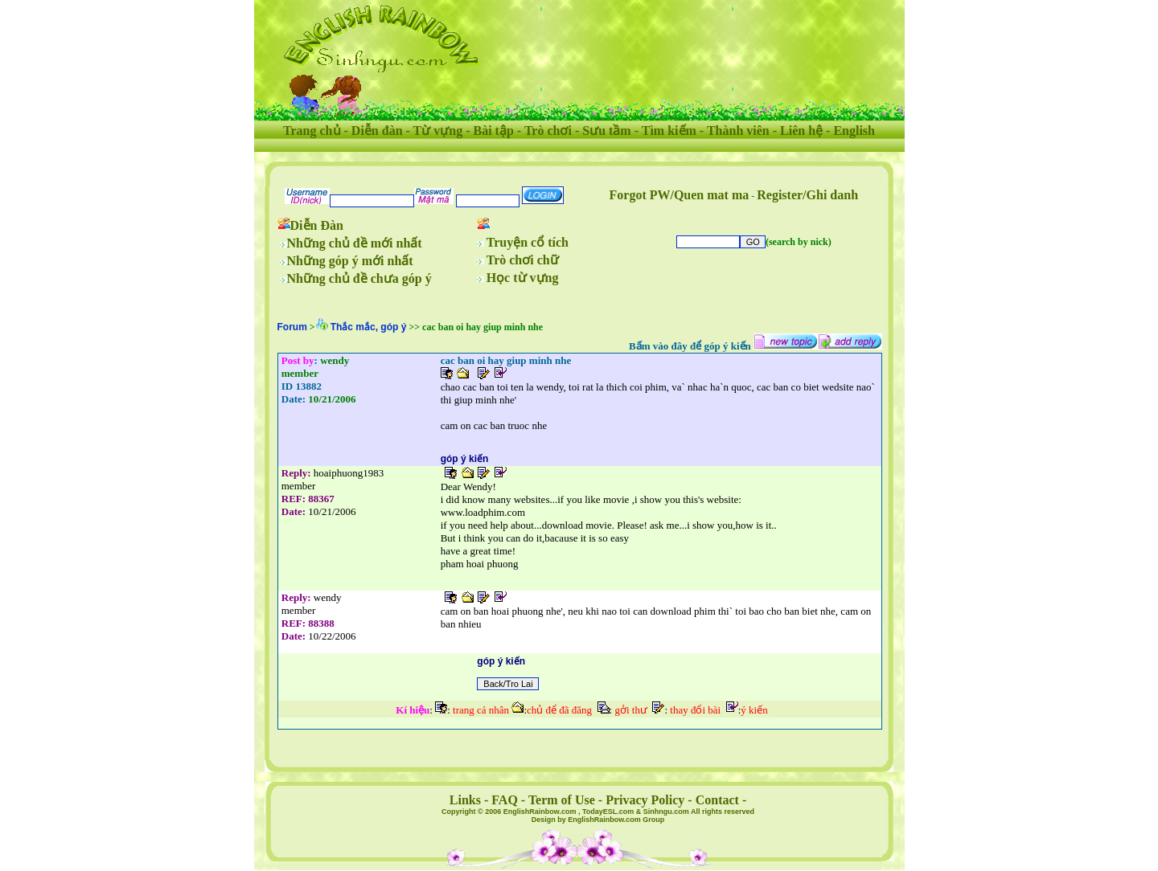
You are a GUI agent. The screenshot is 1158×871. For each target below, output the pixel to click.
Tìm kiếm (669, 130)
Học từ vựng (523, 277)
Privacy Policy (645, 800)
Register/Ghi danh (807, 195)
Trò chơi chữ (523, 260)
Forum (292, 327)
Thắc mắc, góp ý (369, 327)
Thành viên (738, 130)
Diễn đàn (377, 130)
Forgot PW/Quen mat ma (679, 195)
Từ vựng (438, 130)
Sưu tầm (606, 130)
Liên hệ (801, 130)
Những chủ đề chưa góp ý (359, 278)
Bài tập (493, 130)
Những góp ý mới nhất (350, 261)
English (854, 130)
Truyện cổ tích (528, 242)
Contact (717, 800)
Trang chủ (311, 130)
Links (465, 800)
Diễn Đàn (316, 225)
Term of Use (561, 800)
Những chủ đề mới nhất (354, 243)
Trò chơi (548, 130)
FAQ (504, 800)
